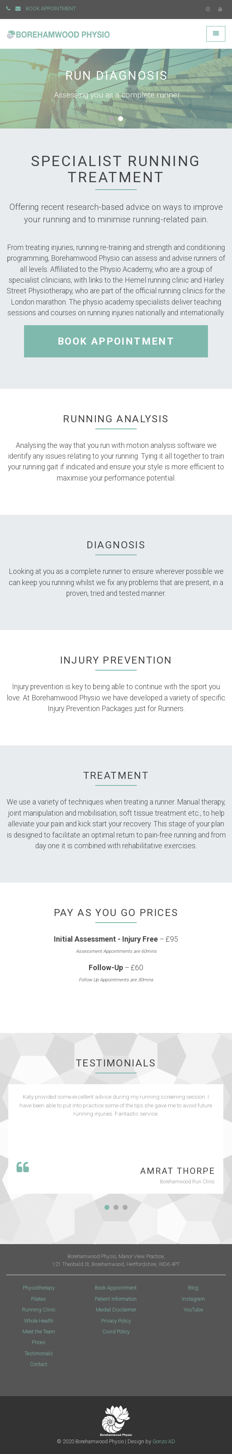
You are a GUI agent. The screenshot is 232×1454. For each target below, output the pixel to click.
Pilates (38, 1299)
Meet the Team (38, 1331)
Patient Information (116, 1299)
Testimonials (38, 1353)
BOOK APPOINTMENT (51, 8)
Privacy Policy (116, 1321)
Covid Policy (116, 1331)
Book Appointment (116, 1288)
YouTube (193, 1309)
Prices (39, 1342)
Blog (193, 1288)
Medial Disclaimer (116, 1309)
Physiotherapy (39, 1288)
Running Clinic (39, 1309)
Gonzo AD (163, 1441)
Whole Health (38, 1321)
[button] (111, 118)
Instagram (193, 1299)
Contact (38, 1364)
